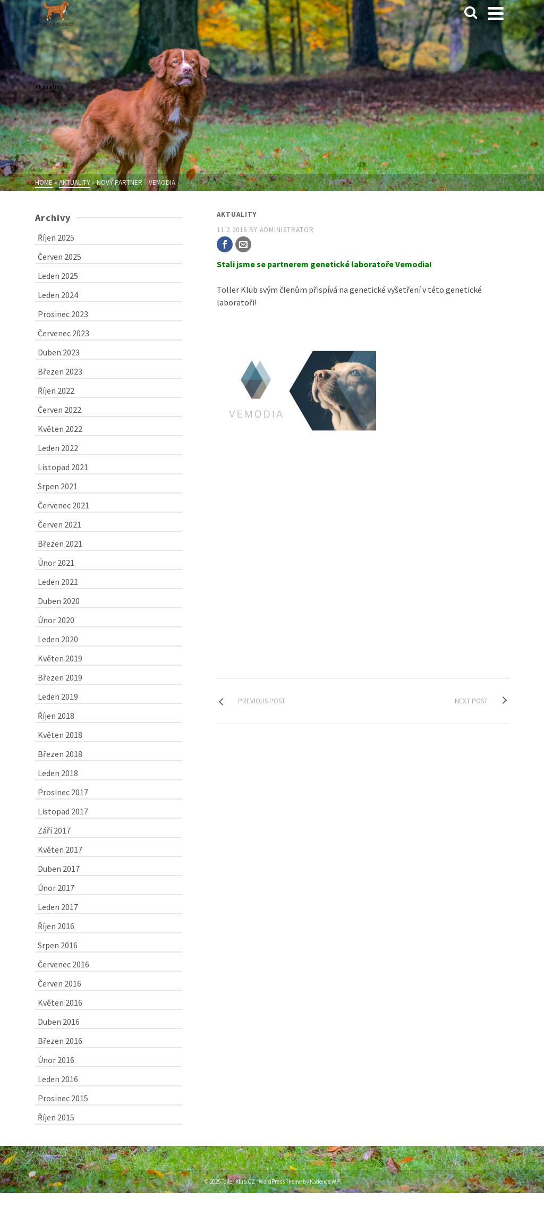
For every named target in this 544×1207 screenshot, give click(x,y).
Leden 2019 (58, 696)
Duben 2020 (59, 601)
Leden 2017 (58, 907)
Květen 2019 (60, 658)
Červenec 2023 (63, 333)
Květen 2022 (60, 428)
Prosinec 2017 (63, 792)
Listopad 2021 (63, 467)
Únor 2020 (56, 620)
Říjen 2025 (56, 237)
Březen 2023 (60, 371)
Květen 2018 (60, 734)
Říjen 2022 (56, 390)
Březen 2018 (60, 754)
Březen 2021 (60, 543)
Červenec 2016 (63, 964)
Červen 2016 (59, 983)
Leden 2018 (58, 773)
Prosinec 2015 (63, 1098)
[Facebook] (225, 244)
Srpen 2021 (58, 486)
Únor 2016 (56, 1060)
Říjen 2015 (56, 1117)
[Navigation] (495, 13)
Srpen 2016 (58, 945)
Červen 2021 (59, 524)
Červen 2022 (59, 409)
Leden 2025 (58, 275)
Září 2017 (54, 830)
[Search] (470, 13)
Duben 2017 (59, 868)
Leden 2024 (58, 295)
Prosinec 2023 (63, 314)
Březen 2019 (60, 677)
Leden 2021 (58, 581)
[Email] (243, 244)
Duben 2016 (59, 1021)
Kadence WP (324, 1181)
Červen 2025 (59, 256)
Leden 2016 (58, 1079)
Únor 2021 (56, 562)
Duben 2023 (59, 352)
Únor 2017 (56, 887)
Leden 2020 (58, 639)
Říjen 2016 (56, 926)
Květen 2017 (60, 849)
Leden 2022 (58, 448)
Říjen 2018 (56, 715)
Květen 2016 (60, 1002)
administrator (287, 229)
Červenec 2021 (63, 505)
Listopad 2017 (63, 811)
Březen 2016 (60, 1040)
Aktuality (237, 214)
